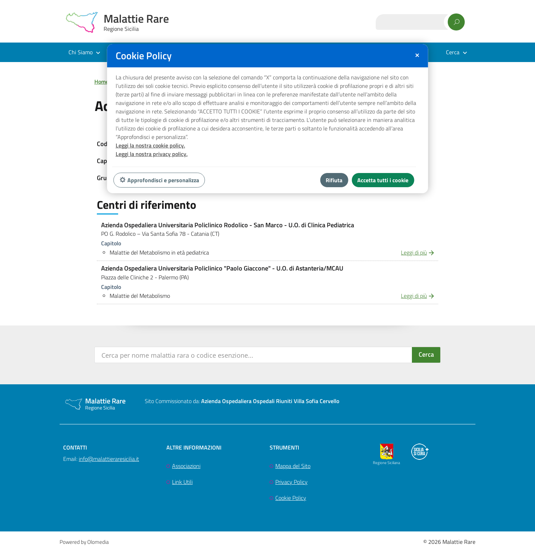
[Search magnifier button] (426, 355)
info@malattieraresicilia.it (109, 459)
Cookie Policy (290, 498)
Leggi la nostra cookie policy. (150, 145)
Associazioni (186, 466)
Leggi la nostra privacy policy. (152, 154)
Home (101, 81)
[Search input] (253, 355)
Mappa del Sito (292, 466)
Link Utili (182, 482)
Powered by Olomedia (84, 542)
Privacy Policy (291, 482)
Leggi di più (414, 252)
